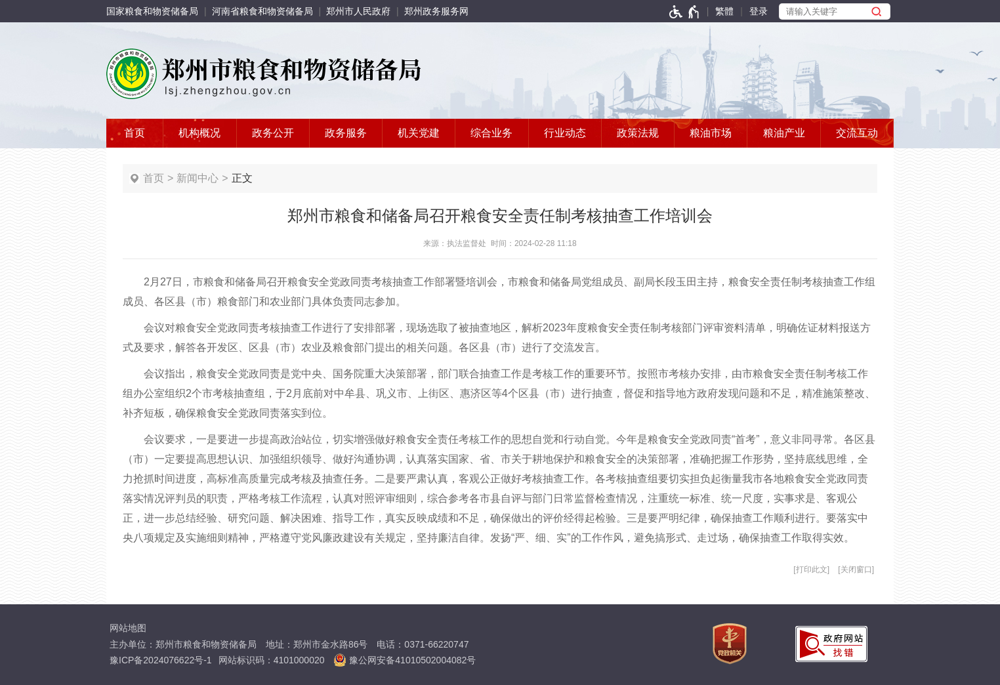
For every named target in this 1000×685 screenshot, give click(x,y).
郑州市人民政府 (358, 11)
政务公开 (273, 132)
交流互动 (857, 132)
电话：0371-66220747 (423, 644)
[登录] (758, 11)
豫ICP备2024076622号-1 (161, 660)
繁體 (724, 11)
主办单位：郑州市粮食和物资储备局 (183, 644)
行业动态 (565, 132)
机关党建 (419, 132)
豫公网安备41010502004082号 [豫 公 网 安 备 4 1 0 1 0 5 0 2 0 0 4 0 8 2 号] (404, 660)
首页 (134, 132)
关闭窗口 (856, 569)
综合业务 (491, 132)
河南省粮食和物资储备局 (262, 11)
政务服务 (346, 132)
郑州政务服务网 (436, 11)
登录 (758, 11)
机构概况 (199, 132)
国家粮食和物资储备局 (152, 11)
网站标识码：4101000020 (272, 660)
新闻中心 (198, 178)
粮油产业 (784, 132)
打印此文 (811, 569)
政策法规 (638, 132)
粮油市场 (711, 132)
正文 (242, 178)
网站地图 (128, 628)
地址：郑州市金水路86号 (317, 644)
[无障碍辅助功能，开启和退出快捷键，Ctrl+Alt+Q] (684, 11)
